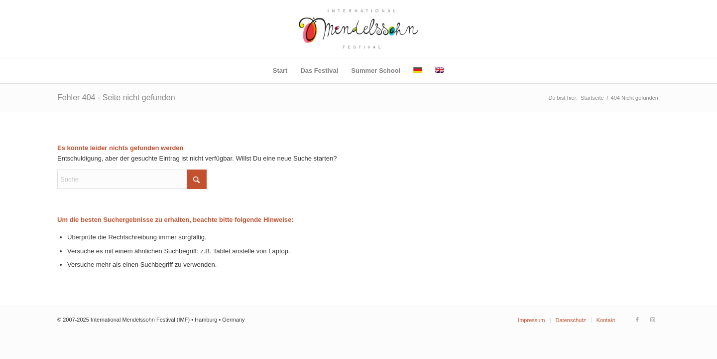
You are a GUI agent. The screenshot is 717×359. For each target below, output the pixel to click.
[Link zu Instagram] (652, 319)
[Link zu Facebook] (637, 319)
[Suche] (132, 179)
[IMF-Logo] (359, 29)
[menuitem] (280, 70)
